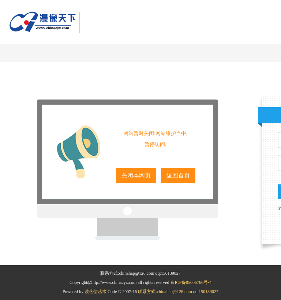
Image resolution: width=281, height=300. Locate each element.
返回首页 (178, 175)
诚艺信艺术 (96, 291)
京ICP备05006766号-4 (190, 282)
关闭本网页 (136, 175)
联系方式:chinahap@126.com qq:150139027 (178, 291)
